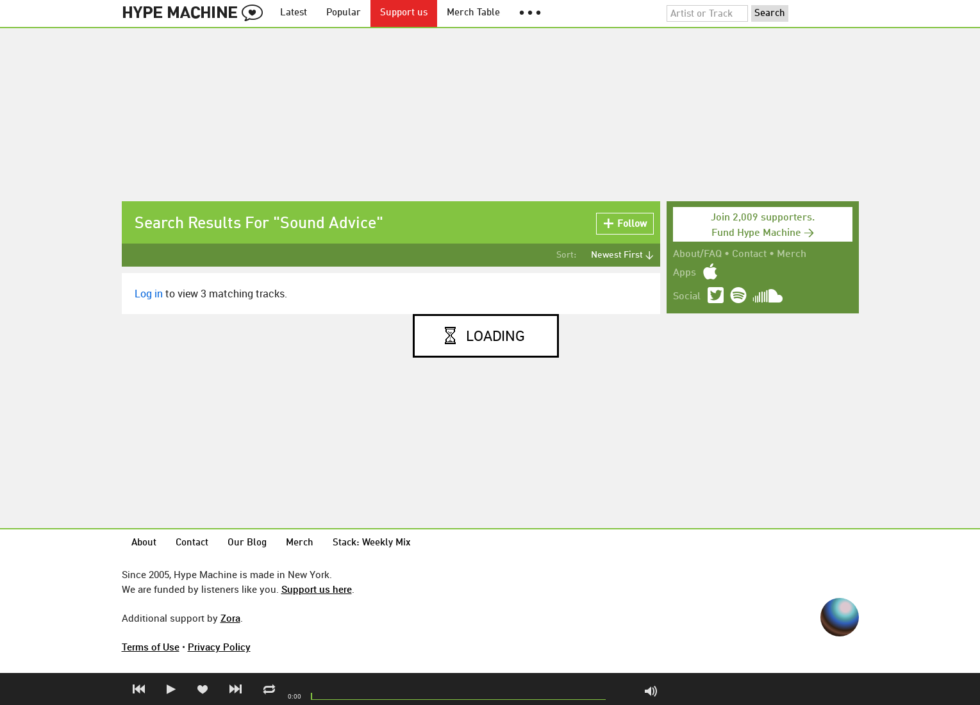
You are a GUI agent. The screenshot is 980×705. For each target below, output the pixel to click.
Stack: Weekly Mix (372, 543)
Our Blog (247, 543)
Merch (791, 254)
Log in (149, 293)
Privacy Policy (219, 646)
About (143, 543)
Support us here (316, 589)
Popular (343, 13)
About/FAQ (697, 254)
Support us (404, 13)
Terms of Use (150, 646)
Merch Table (473, 13)
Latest (293, 13)
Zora (230, 617)
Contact (749, 254)
